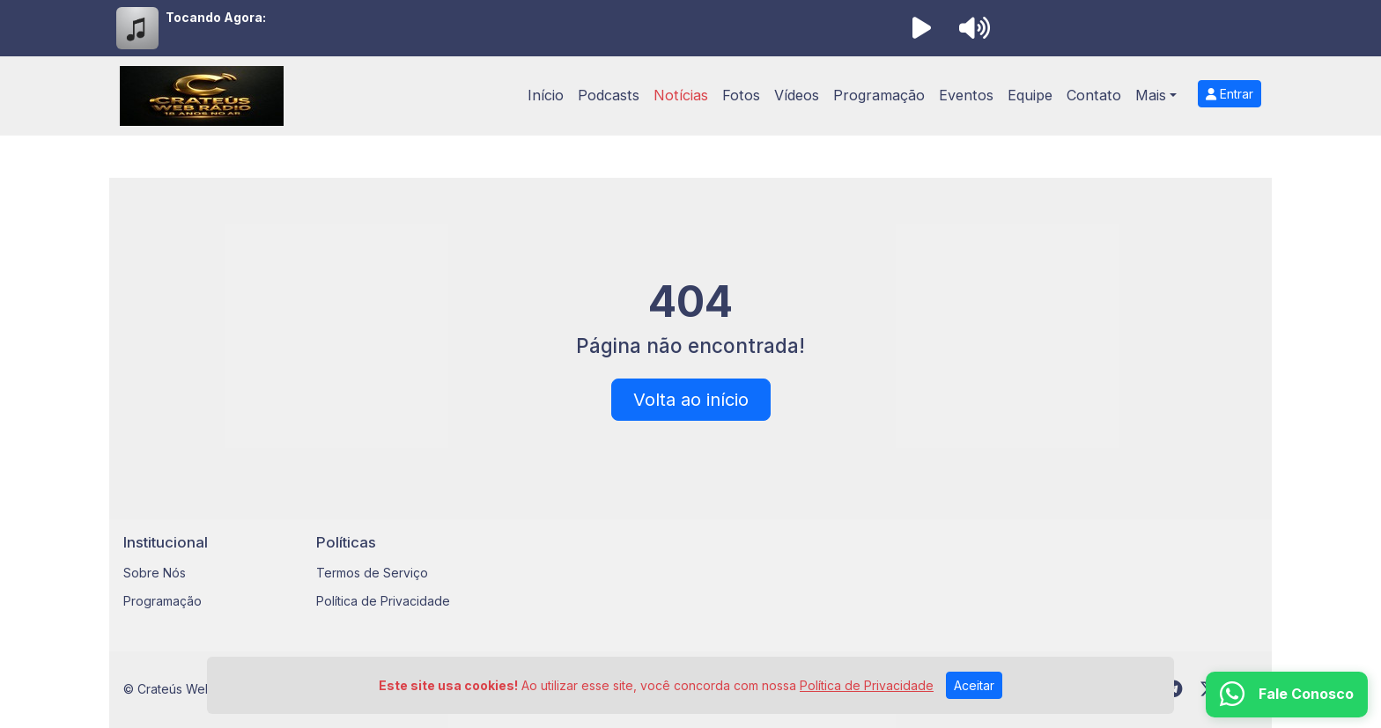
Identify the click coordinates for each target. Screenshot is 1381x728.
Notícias (681, 95)
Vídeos (796, 95)
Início (546, 95)
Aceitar (974, 685)
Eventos (966, 95)
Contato (1094, 95)
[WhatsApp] (1287, 694)
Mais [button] (1150, 95)
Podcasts (608, 95)
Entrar (1229, 93)
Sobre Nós (154, 572)
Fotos (741, 95)
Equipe (1030, 95)
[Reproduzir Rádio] (921, 28)
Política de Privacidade (383, 600)
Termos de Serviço (372, 572)
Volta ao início (691, 399)
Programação (879, 95)
